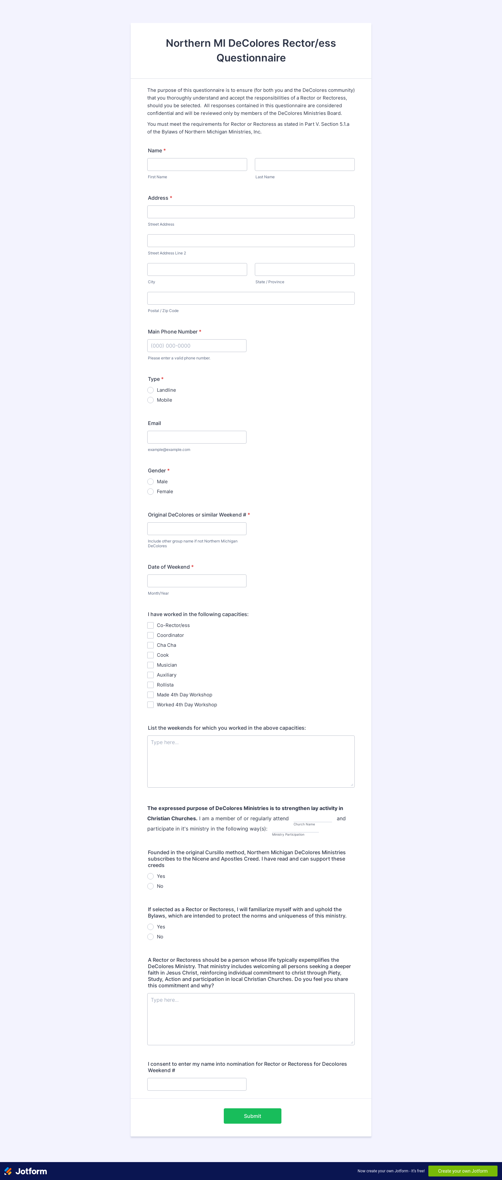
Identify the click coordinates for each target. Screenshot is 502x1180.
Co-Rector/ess (173, 625)
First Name (157, 176)
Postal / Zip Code (163, 310)
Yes (161, 876)
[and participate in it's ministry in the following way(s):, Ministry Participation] (295, 829)
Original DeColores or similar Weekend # (199, 514)
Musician (167, 665)
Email (154, 423)
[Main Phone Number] (197, 345)
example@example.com (169, 449)
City (151, 281)
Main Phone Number (174, 331)
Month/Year (158, 593)
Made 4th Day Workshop (184, 695)
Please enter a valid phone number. (179, 358)
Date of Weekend (171, 567)
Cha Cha (166, 645)
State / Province (269, 281)
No (160, 886)
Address (160, 198)
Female (165, 491)
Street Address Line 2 (167, 253)
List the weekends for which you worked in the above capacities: (227, 728)
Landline (166, 390)
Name (157, 150)
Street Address (161, 224)
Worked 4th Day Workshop (187, 705)
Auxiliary (166, 675)
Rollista (165, 685)
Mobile (164, 400)
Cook (163, 655)
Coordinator (170, 635)
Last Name (265, 176)
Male (162, 481)
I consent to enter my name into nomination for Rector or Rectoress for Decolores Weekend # (247, 1067)
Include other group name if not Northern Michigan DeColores (193, 543)
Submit (252, 1116)
